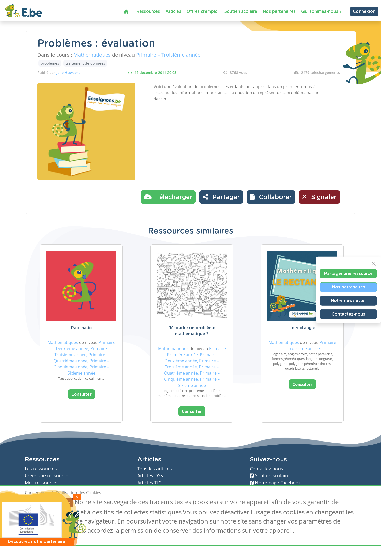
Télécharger (168, 196)
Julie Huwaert (68, 72)
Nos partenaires (279, 11)
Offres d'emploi (203, 11)
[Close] (374, 263)
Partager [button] (221, 196)
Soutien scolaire (240, 11)
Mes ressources (42, 483)
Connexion (364, 11)
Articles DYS (150, 476)
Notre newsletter (348, 300)
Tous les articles (154, 469)
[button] (271, 197)
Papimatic (81, 328)
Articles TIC (149, 483)
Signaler (319, 196)
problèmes (50, 63)
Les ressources (41, 469)
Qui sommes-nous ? (321, 11)
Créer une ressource (46, 476)
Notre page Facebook (275, 483)
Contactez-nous (348, 314)
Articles (173, 11)
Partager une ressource (348, 273)
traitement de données (85, 63)
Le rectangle (302, 328)
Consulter (81, 394)
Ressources (148, 11)
